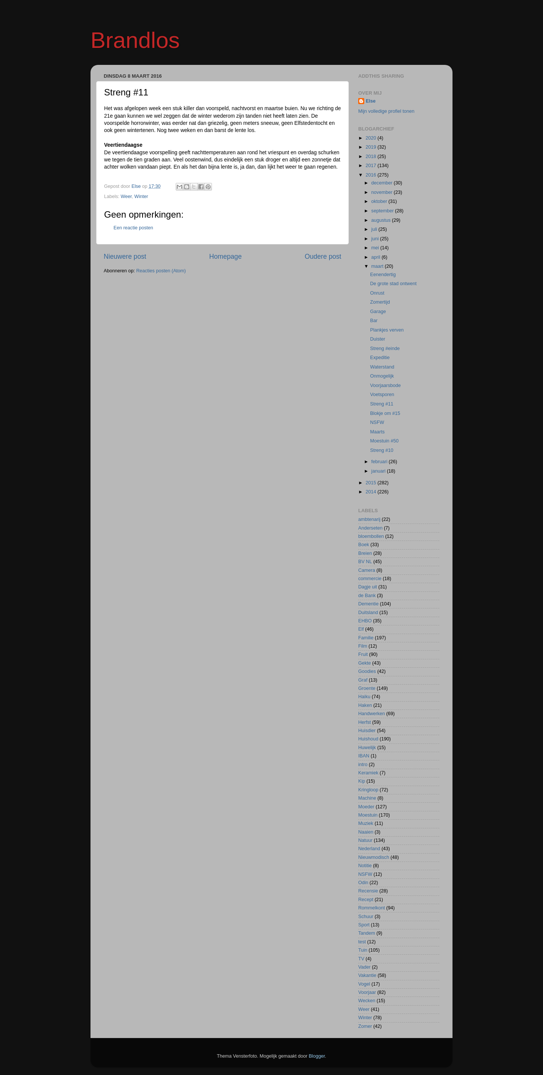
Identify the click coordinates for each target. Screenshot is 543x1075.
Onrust (377, 293)
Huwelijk (367, 747)
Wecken (366, 1000)
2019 (371, 147)
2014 (371, 491)
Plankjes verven (386, 330)
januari (379, 471)
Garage (378, 311)
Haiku (364, 696)
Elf (361, 629)
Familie (366, 637)
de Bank (367, 595)
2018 (371, 156)
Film (362, 646)
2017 (371, 165)
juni (375, 238)
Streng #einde (384, 348)
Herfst (364, 722)
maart (378, 266)
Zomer (365, 1026)
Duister (377, 339)
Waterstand (382, 367)
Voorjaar (367, 992)
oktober (380, 201)
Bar (373, 320)
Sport (364, 925)
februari (380, 461)
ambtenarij (369, 519)
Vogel (364, 984)
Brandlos (135, 40)
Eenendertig (383, 274)
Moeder (366, 806)
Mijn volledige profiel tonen (386, 111)
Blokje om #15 (385, 413)
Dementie (368, 604)
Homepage (225, 256)
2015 (371, 482)
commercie (370, 578)
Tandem (366, 933)
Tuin (362, 950)
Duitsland (368, 612)
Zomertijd (380, 302)
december (382, 183)
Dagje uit (367, 587)
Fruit (363, 654)
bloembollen (371, 536)
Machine (367, 798)
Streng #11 (381, 404)
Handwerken (371, 713)
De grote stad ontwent (393, 283)
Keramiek (368, 773)
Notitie (365, 865)
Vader (364, 967)
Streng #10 (381, 450)
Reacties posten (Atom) (161, 270)
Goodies (367, 671)
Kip (361, 781)
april (376, 257)
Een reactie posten (133, 227)
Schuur (365, 916)
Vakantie (367, 975)
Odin (363, 882)
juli (375, 229)
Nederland (369, 848)
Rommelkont (371, 908)
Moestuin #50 (384, 441)
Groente (367, 688)
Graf (363, 680)
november (382, 192)
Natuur (365, 840)
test (362, 941)
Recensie (368, 891)
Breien (365, 553)
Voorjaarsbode (385, 385)
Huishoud (368, 739)
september (383, 210)
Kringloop (368, 789)
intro (363, 764)
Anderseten (370, 528)
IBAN (363, 756)
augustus (381, 220)
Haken (365, 705)
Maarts (377, 432)
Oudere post (323, 256)
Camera (366, 570)
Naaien (365, 832)
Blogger (317, 1056)
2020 (371, 138)
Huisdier (367, 730)
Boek (363, 544)
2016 (371, 175)
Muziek (365, 823)
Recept (365, 899)
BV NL (365, 561)
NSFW (377, 422)
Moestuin (367, 815)
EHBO (365, 621)
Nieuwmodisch (373, 857)
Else (371, 101)
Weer (126, 196)
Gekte (364, 663)
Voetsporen (382, 394)
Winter (141, 196)
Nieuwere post (125, 256)
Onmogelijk (382, 376)
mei (375, 247)
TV (361, 958)
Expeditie (380, 357)
